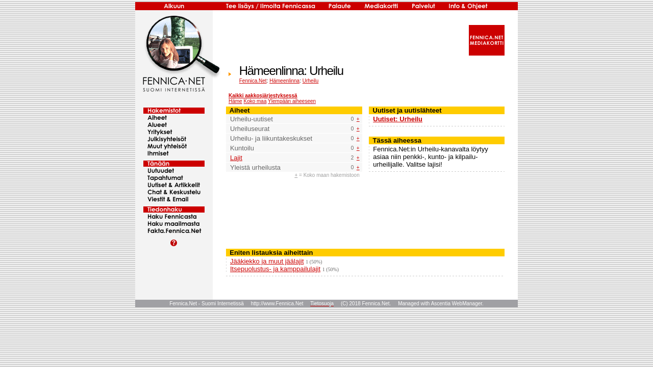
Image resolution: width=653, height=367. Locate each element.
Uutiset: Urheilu (397, 119)
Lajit (236, 158)
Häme (235, 101)
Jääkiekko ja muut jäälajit (267, 261)
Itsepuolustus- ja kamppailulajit (275, 269)
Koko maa (254, 101)
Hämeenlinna (284, 81)
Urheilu (311, 81)
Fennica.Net (253, 81)
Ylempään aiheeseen (292, 101)
